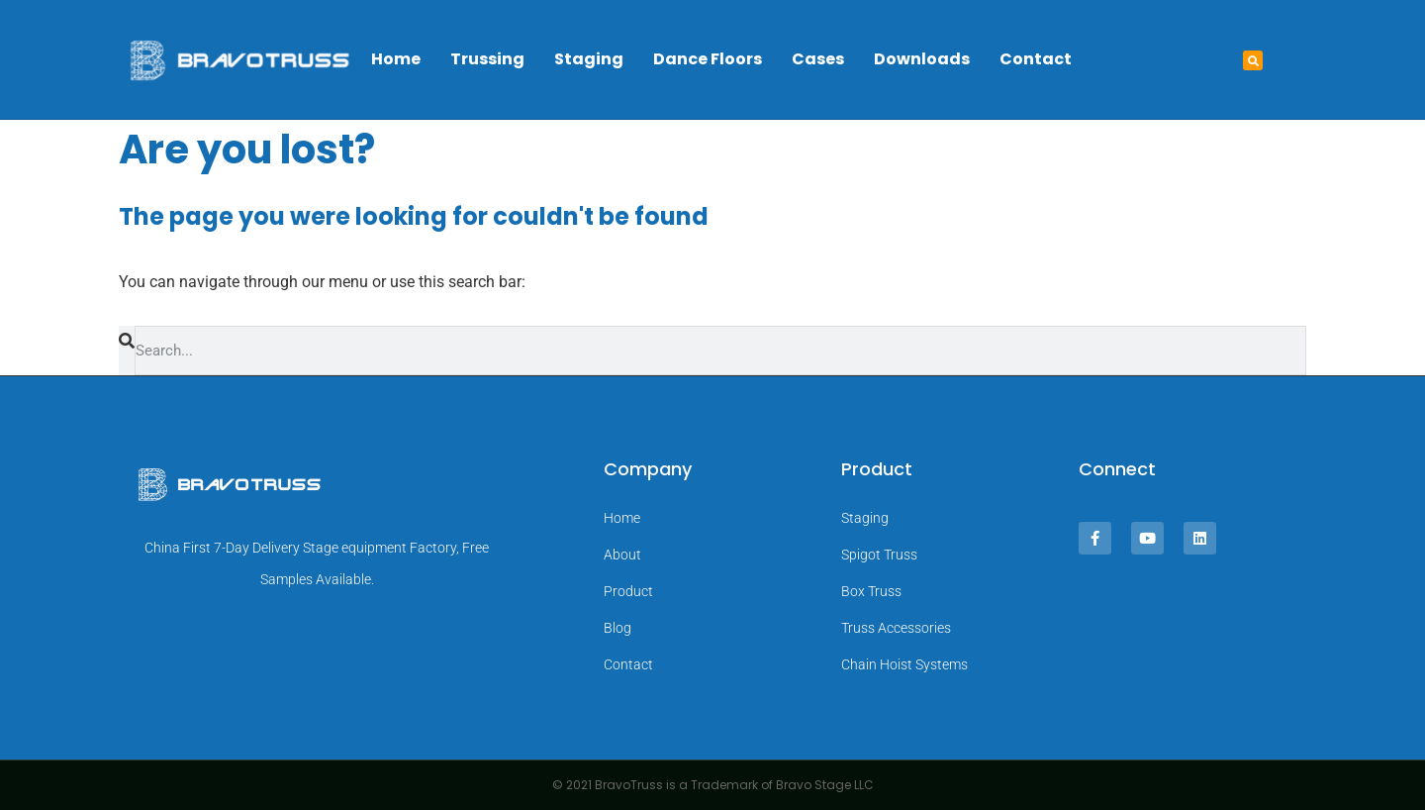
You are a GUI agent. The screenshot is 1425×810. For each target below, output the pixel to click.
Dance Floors (707, 59)
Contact (1035, 59)
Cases (818, 59)
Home (396, 59)
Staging (588, 59)
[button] (1253, 60)
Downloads (922, 59)
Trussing (487, 59)
